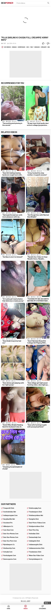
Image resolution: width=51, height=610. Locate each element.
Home (8, 608)
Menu (46, 603)
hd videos (7, 47)
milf (31, 47)
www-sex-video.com (36, 555)
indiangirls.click (34, 541)
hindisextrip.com (9, 548)
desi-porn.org (34, 530)
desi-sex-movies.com (10, 537)
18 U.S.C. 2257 (25, 601)
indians (37, 47)
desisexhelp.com (35, 537)
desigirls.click (34, 519)
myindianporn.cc (9, 544)
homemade (21, 47)
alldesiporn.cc (8, 526)
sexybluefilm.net (9, 519)
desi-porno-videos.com (37, 523)
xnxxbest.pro (7, 523)
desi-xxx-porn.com (10, 541)
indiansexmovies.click (36, 548)
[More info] (23, 169)
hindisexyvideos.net (36, 515)
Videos (25, 608)
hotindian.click (34, 533)
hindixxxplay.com (35, 508)
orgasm (43, 47)
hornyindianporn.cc (35, 559)
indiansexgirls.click (35, 544)
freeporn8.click (8, 508)
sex (27, 47)
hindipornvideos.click (36, 526)
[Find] (48, 3)
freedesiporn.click (35, 512)
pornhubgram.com (9, 555)
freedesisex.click (35, 552)
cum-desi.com (8, 530)
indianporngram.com (10, 515)
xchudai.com (7, 552)
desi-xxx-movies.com (10, 533)
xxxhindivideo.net (9, 512)
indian (14, 47)
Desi (7, 3)
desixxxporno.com (9, 559)
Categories (42, 608)
